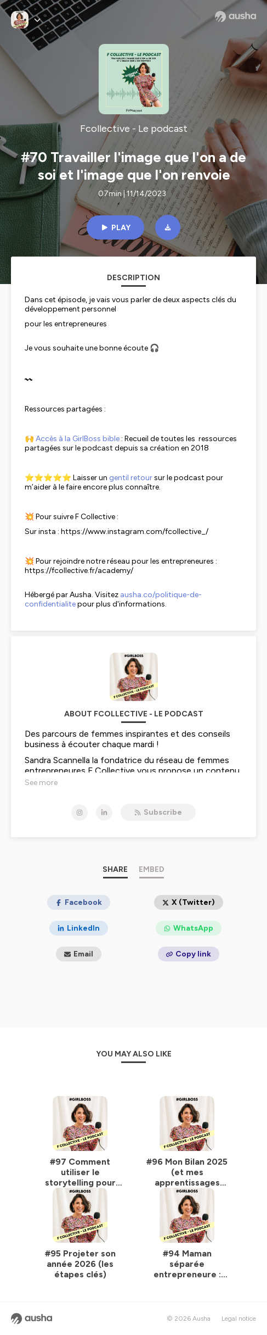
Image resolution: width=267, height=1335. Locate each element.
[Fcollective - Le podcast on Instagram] (79, 812)
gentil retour (130, 477)
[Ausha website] (235, 16)
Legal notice (238, 1318)
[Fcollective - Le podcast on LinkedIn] (104, 812)
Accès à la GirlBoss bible (78, 438)
